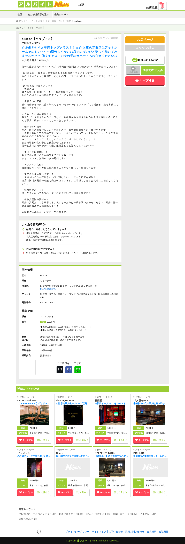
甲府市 (30, 28)
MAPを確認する (48, 289)
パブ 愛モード (140, 400)
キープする (25, 440)
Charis (60, 453)
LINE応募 (133, 69)
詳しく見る (42, 440)
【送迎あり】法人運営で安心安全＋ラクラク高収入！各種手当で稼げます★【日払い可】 (112, 456)
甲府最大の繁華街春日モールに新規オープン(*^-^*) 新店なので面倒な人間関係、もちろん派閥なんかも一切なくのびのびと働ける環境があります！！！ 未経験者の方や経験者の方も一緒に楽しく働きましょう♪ (150, 456)
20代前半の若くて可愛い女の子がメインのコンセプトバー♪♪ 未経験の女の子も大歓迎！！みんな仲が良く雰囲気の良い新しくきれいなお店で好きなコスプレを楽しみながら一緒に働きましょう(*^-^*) (73, 456)
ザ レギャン (23, 453)
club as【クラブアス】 (38, 39)
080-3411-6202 (148, 60)
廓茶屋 (98, 400)
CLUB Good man (26, 400)
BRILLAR (138, 453)
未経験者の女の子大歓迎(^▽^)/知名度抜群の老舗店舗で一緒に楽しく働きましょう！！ (150, 403)
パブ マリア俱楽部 (104, 453)
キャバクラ (34, 43)
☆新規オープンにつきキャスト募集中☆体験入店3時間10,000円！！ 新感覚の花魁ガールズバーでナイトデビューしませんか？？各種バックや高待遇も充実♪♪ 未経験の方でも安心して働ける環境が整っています (112, 403)
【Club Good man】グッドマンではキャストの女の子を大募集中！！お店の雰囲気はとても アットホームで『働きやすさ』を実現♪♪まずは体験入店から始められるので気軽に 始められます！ (34, 403)
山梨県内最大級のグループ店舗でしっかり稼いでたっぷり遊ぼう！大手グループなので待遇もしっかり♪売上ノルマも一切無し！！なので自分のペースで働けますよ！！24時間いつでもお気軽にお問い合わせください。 (73, 403)
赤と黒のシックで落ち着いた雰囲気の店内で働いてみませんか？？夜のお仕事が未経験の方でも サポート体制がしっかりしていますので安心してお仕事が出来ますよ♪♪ (34, 456)
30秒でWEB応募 (153, 70)
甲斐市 (39, 28)
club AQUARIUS (65, 400)
